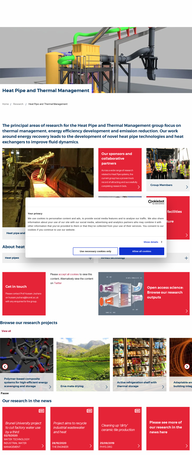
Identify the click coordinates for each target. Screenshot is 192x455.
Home (5, 103)
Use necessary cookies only (95, 251)
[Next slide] (186, 366)
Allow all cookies (141, 251)
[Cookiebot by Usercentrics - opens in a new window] (150, 202)
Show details (151, 242)
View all (6, 331)
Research (18, 103)
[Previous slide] (5, 366)
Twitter (58, 283)
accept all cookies (69, 274)
